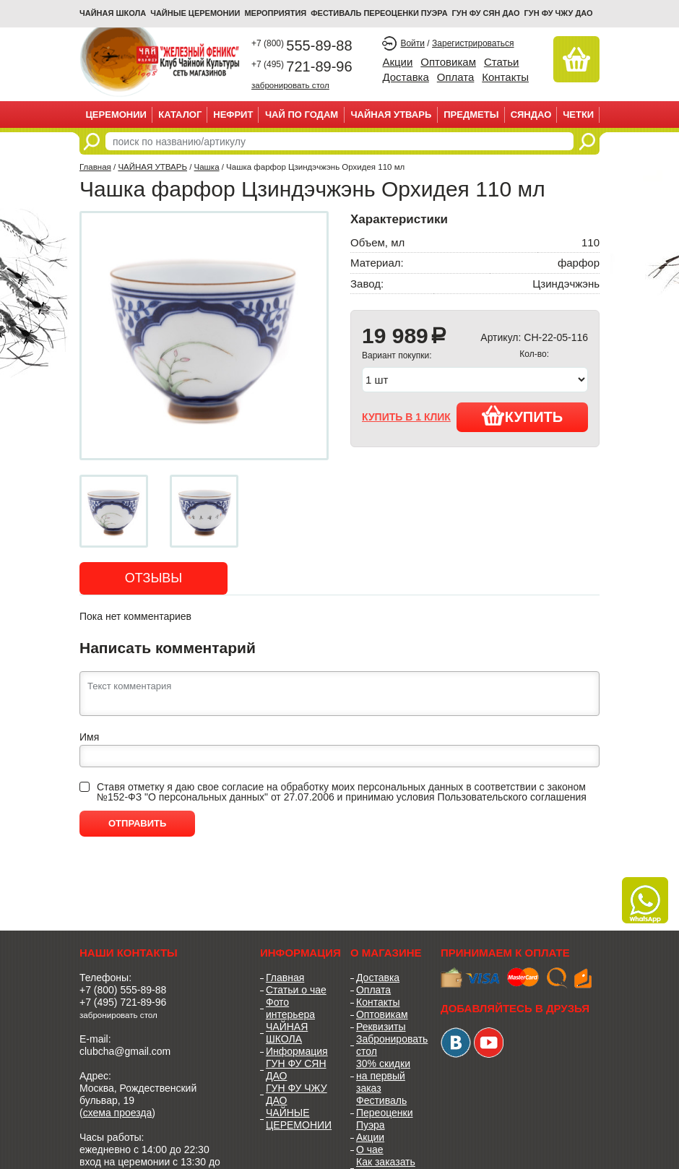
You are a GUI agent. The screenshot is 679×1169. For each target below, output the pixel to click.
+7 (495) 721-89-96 (122, 1002)
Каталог (180, 114)
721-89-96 (302, 66)
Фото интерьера (290, 1008)
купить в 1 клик (406, 417)
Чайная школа (112, 13)
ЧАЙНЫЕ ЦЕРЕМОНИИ (195, 13)
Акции (397, 62)
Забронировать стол (387, 1045)
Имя (89, 737)
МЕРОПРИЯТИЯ (275, 13)
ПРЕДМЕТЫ (471, 114)
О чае (370, 1149)
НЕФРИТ (233, 114)
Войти (412, 43)
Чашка (207, 167)
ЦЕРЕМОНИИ (116, 114)
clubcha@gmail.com (124, 1051)
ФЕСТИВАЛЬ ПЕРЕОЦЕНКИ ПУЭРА (379, 13)
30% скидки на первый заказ (383, 1076)
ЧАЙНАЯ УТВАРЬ (390, 114)
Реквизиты (381, 1026)
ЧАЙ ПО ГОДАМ (301, 114)
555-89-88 (302, 45)
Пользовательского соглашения (512, 797)
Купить (522, 415)
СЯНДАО (531, 114)
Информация (297, 1051)
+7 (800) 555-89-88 (122, 990)
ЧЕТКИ (578, 114)
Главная (95, 167)
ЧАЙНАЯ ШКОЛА (287, 1033)
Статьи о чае (296, 990)
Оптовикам (448, 62)
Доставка (405, 77)
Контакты (505, 77)
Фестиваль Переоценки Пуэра (384, 1113)
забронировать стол (290, 85)
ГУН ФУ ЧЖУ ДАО (558, 13)
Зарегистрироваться (473, 43)
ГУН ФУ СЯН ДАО (486, 13)
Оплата (456, 77)
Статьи (501, 62)
